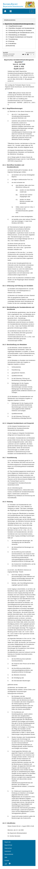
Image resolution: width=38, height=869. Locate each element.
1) (22, 61)
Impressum (8, 851)
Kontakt (7, 860)
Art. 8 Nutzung (10, 41)
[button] (3, 24)
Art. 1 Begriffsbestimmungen (14, 26)
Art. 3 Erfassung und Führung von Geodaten (19, 30)
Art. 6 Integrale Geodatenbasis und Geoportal (19, 37)
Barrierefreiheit (9, 854)
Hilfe (6, 857)
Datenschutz (8, 848)
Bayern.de (7, 842)
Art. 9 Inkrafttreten (11, 43)
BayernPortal (8, 845)
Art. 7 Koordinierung (11, 39)
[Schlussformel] (10, 45)
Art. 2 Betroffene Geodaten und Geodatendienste (20, 28)
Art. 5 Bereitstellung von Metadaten (16, 35)
